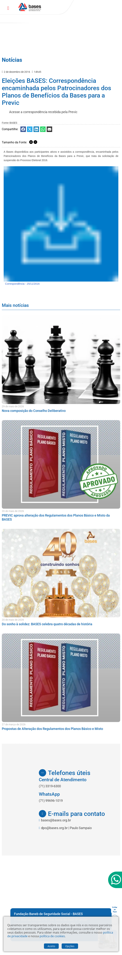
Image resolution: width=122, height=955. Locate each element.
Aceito (51, 946)
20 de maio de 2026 (13, 511)
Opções (69, 946)
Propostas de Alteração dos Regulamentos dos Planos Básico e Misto (52, 729)
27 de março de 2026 (14, 724)
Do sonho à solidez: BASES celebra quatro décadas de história (47, 624)
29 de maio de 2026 (13, 406)
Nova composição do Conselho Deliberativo (34, 411)
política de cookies (52, 936)
